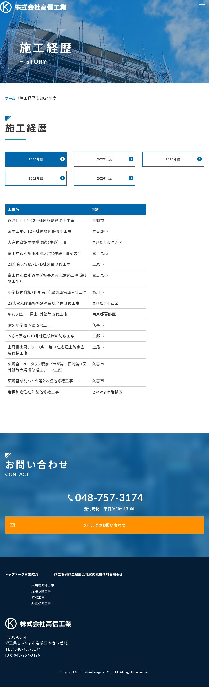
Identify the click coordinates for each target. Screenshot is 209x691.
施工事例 (79, 578)
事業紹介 (49, 578)
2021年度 (36, 179)
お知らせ (179, 578)
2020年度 (104, 179)
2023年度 (104, 159)
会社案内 (129, 578)
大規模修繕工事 (55, 589)
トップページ (21, 578)
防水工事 (50, 601)
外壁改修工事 (53, 607)
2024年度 (36, 159)
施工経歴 (104, 578)
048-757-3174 (109, 499)
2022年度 (173, 159)
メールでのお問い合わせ (104, 528)
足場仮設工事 (53, 595)
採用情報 (154, 578)
